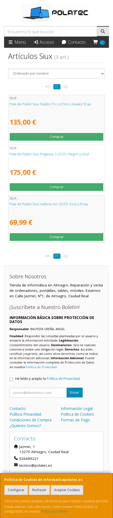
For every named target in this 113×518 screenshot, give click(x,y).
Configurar (16, 490)
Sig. (65, 86)
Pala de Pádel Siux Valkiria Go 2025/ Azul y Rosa (48, 203)
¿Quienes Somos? (25, 425)
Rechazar (39, 490)
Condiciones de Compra (30, 419)
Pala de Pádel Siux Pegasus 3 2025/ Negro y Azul (49, 153)
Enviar (74, 392)
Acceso (43, 42)
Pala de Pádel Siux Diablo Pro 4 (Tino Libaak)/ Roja (50, 104)
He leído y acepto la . (47, 378)
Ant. (48, 86)
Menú (17, 42)
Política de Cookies (54, 511)
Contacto (73, 42)
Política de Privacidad (41, 367)
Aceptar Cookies (67, 490)
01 (57, 86)
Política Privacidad (25, 414)
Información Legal (77, 408)
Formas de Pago (75, 419)
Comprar (57, 136)
